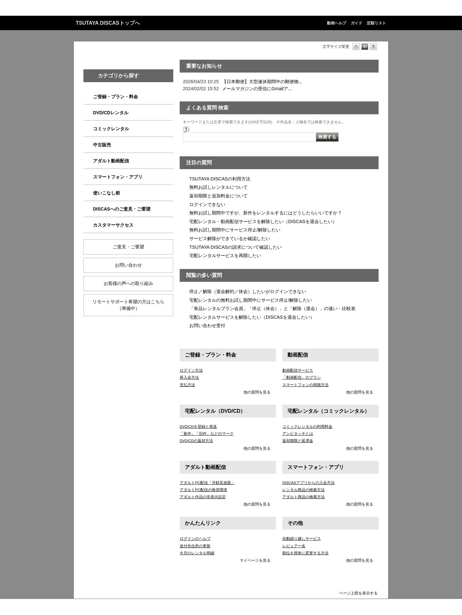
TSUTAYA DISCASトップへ (108, 23)
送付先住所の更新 (195, 546)
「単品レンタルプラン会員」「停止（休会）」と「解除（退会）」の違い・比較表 (272, 308)
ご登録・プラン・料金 (115, 96)
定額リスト (376, 23)
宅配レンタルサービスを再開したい (225, 255)
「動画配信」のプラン (301, 377)
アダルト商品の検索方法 (303, 497)
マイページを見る (255, 560)
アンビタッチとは (297, 434)
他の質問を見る (257, 392)
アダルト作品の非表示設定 (203, 497)
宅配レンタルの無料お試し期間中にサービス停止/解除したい (250, 300)
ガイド (356, 23)
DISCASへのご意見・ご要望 (121, 209)
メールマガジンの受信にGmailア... (257, 88)
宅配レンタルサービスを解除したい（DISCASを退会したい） (251, 317)
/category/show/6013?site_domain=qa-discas (88, 145)
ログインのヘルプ (195, 539)
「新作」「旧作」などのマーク (207, 434)
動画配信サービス (297, 370)
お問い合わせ (128, 265)
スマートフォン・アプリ (117, 176)
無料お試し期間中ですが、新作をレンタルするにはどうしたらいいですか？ (265, 212)
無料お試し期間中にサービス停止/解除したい (234, 229)
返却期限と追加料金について (218, 195)
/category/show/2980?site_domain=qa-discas (88, 112)
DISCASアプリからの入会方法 (308, 483)
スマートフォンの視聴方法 (305, 385)
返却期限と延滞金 (297, 441)
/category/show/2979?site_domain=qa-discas (88, 96)
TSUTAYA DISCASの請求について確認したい (235, 247)
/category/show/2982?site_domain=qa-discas (88, 177)
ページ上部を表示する (358, 593)
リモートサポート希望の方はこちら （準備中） (132, 305)
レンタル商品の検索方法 (303, 490)
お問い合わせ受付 (207, 325)
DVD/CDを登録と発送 (198, 427)
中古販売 (102, 144)
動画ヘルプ (336, 23)
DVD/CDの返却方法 (196, 441)
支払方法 (187, 385)
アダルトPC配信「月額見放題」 (207, 483)
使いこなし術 (106, 192)
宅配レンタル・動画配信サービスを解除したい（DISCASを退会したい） (263, 221)
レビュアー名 (293, 546)
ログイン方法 (191, 370)
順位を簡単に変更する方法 (305, 553)
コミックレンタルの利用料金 (307, 427)
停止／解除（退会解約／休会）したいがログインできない (247, 291)
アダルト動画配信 (111, 160)
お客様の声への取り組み (128, 283)
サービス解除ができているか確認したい (229, 238)
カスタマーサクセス (113, 225)
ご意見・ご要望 (128, 246)
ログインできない (207, 204)
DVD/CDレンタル (110, 112)
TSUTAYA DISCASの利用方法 (219, 178)
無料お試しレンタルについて (218, 187)
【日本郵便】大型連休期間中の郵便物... (262, 81)
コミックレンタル (111, 128)
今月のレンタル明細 (197, 553)
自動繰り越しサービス (301, 539)
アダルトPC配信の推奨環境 (203, 490)
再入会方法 (189, 377)
